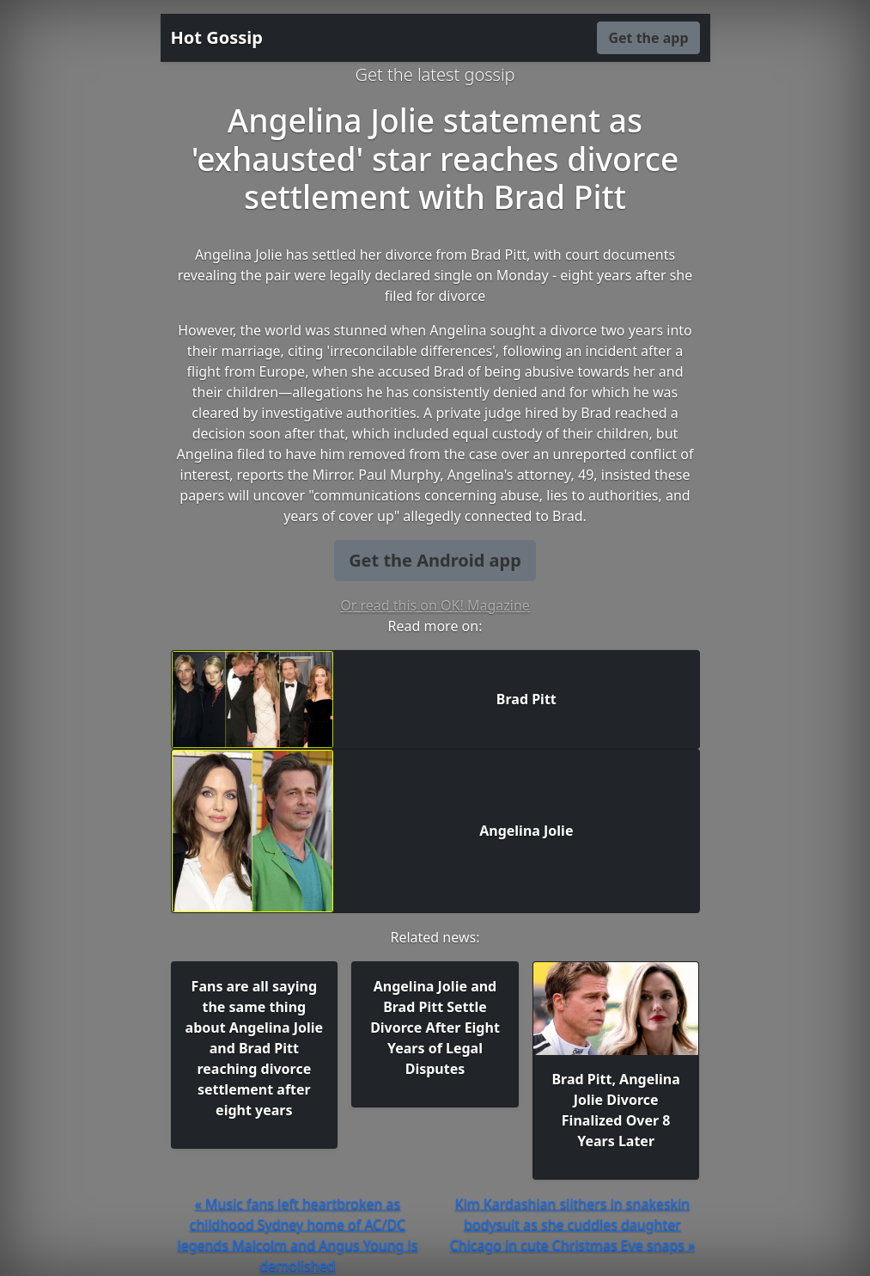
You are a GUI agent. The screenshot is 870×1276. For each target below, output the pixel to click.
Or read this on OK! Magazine (435, 605)
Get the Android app (435, 560)
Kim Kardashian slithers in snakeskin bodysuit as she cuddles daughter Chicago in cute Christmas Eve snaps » (573, 1224)
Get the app (648, 37)
